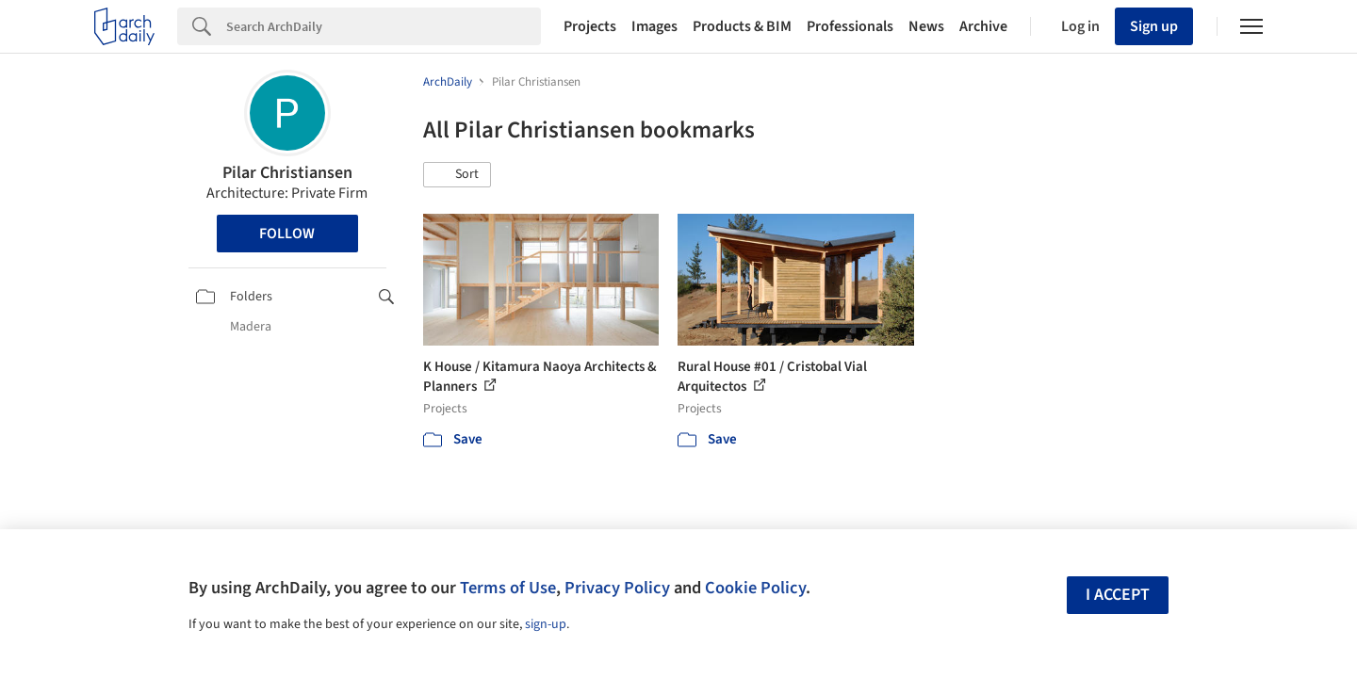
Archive (983, 26)
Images (654, 26)
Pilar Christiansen (287, 173)
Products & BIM (742, 26)
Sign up (1154, 26)
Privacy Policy (617, 587)
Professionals (850, 26)
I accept (1118, 594)
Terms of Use (508, 587)
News (926, 26)
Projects (590, 26)
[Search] (383, 26)
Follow (287, 233)
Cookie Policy (755, 587)
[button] (457, 175)
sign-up (545, 624)
